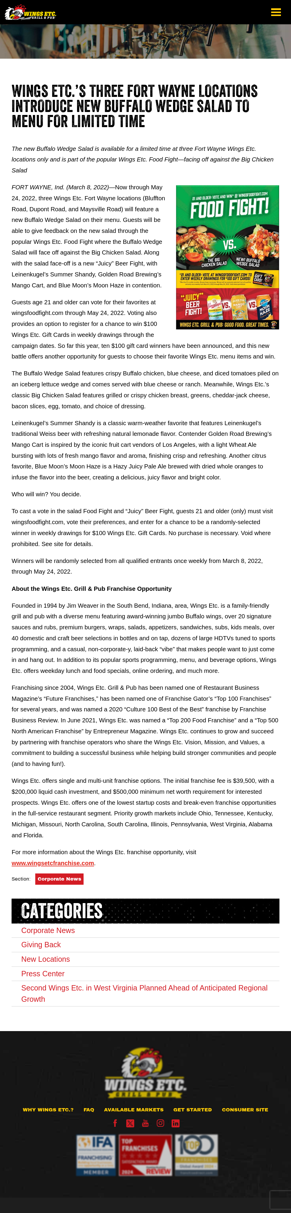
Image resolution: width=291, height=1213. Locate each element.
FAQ (89, 1110)
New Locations (45, 959)
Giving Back (41, 944)
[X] (130, 1123)
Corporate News (59, 879)
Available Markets (134, 1110)
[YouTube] (145, 1125)
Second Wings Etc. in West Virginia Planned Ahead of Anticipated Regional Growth (144, 993)
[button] (276, 12)
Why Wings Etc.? (48, 1110)
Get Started (192, 1110)
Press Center (43, 973)
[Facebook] (115, 1125)
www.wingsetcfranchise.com (53, 863)
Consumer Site (245, 1110)
